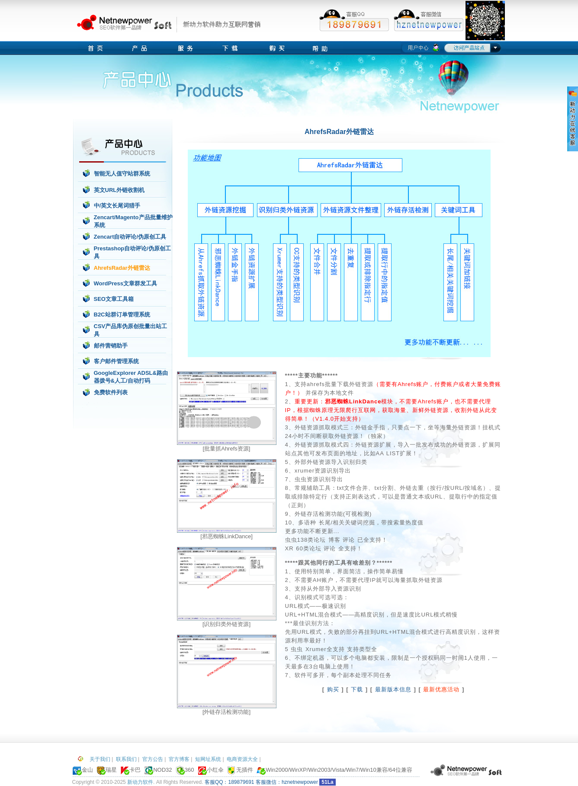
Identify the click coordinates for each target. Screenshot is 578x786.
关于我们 (100, 759)
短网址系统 (208, 759)
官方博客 (179, 759)
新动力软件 (140, 782)
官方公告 (152, 759)
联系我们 (126, 759)
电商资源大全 (242, 759)
